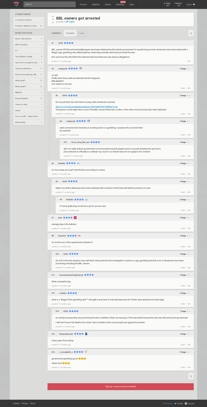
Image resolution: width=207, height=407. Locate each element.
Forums (83, 4)
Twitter (178, 403)
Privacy (25, 403)
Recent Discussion (23, 33)
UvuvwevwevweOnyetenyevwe (71, 275)
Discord (189, 403)
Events (108, 4)
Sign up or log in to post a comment (121, 387)
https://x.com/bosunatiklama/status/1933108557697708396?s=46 (86, 107)
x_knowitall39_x (66, 352)
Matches (96, 4)
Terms (33, 403)
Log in (191, 4)
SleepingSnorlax (66, 334)
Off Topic (70, 22)
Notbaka (61, 163)
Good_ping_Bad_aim (80, 142)
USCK (60, 43)
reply (183, 88)
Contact (16, 403)
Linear (81, 33)
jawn (60, 218)
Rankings (121, 3)
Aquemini (62, 236)
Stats (132, 4)
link (189, 61)
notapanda (62, 69)
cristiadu (62, 293)
